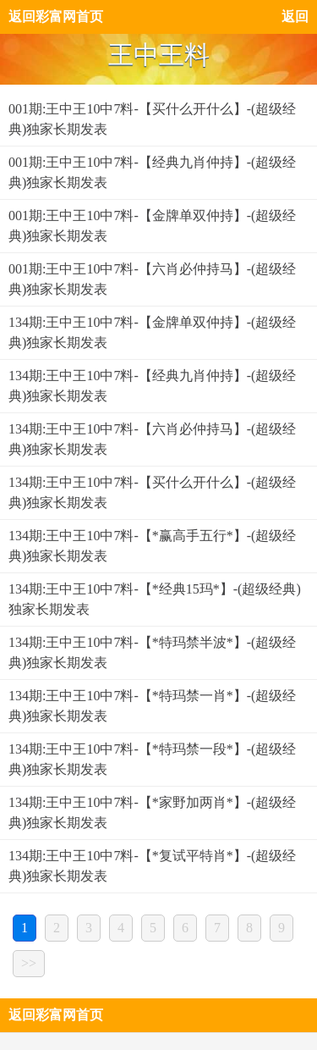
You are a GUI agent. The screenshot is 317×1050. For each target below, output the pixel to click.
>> (28, 963)
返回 (295, 16)
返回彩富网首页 (55, 16)
